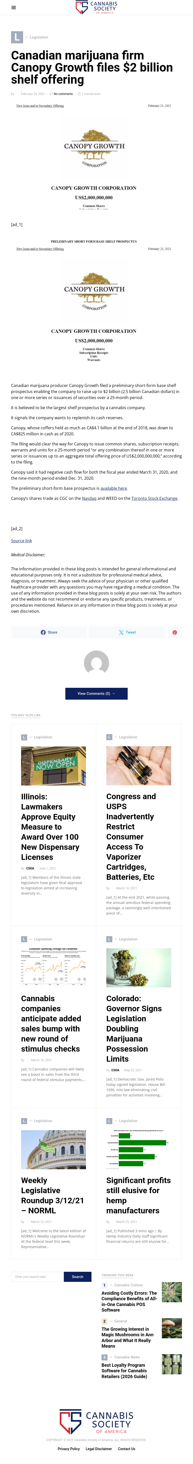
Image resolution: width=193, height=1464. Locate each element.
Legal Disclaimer (99, 1449)
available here (114, 488)
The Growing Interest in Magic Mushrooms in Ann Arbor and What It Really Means (128, 1337)
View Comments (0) (94, 694)
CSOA (30, 868)
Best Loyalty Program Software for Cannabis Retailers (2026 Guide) (124, 1370)
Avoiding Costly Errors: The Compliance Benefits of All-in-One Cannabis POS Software (129, 1301)
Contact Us (126, 1449)
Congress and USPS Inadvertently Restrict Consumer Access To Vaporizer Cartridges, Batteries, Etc (131, 837)
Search (77, 1277)
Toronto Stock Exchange (154, 498)
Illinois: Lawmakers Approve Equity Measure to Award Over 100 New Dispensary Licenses (50, 827)
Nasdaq (89, 498)
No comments (63, 94)
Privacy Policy (69, 1449)
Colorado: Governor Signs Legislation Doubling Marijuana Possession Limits (134, 1029)
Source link (21, 540)
